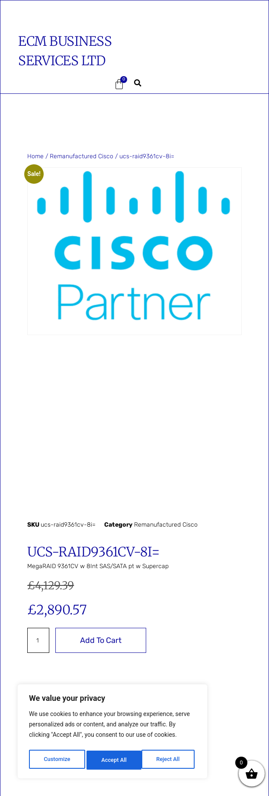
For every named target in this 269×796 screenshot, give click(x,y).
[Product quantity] (38, 640)
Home (35, 156)
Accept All (169, 760)
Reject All (113, 760)
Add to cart (101, 640)
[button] (43, 84)
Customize (56, 760)
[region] (112, 733)
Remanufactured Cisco (81, 156)
